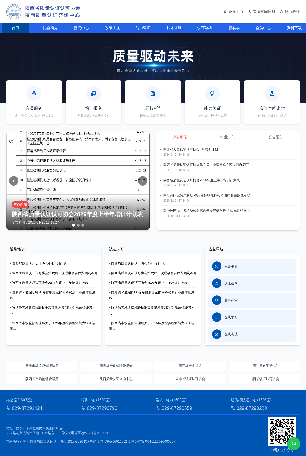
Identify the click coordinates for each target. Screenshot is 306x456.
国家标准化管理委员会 (116, 366)
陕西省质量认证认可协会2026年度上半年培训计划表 (201, 180)
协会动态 (179, 137)
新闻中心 (81, 28)
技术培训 (174, 28)
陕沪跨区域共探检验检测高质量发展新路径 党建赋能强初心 (206, 211)
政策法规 (112, 28)
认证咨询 (205, 28)
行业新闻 (227, 137)
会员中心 (263, 28)
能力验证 (143, 28)
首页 (15, 28)
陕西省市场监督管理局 (41, 379)
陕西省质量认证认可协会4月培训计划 (190, 149)
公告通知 (275, 137)
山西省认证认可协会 (264, 379)
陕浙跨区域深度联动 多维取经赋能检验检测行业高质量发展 (206, 195)
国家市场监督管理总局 (41, 366)
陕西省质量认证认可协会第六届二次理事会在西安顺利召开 (206, 165)
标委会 (234, 28)
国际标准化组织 (190, 366)
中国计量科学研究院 (264, 366)
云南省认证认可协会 (190, 379)
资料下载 (294, 28)
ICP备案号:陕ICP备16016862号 (107, 441)
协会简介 (50, 28)
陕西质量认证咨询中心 (116, 379)
